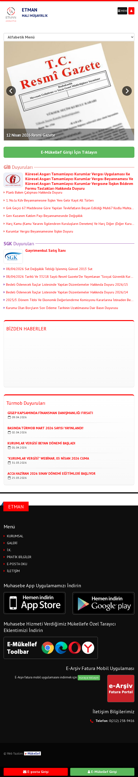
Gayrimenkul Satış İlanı (45, 250)
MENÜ (122, 11)
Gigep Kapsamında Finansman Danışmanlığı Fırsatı (50, 413)
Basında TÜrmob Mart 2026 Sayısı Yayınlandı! (45, 428)
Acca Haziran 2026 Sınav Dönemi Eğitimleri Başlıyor (51, 473)
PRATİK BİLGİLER (19, 557)
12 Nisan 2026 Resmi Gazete (30, 135)
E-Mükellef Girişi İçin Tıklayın (69, 152)
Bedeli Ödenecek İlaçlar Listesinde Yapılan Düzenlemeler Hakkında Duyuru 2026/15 (66, 284)
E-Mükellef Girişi (102, 772)
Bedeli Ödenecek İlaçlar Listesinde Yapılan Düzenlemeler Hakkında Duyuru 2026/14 (66, 292)
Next (127, 91)
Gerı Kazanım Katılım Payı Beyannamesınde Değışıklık (43, 216)
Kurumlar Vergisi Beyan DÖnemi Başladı (41, 443)
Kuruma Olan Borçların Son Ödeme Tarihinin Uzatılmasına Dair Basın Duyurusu (61, 308)
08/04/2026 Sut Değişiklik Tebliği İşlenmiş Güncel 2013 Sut (48, 269)
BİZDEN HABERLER (26, 329)
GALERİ (12, 543)
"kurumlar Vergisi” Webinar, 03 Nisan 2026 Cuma (48, 458)
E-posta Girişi (36, 772)
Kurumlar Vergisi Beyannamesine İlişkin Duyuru (38, 231)
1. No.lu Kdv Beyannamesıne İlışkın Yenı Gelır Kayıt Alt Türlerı (49, 200)
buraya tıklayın (89, 677)
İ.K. (9, 550)
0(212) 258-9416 (121, 721)
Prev (11, 91)
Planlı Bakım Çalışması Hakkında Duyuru (33, 192)
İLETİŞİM (13, 571)
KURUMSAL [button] (15, 536)
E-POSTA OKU (17, 564)
